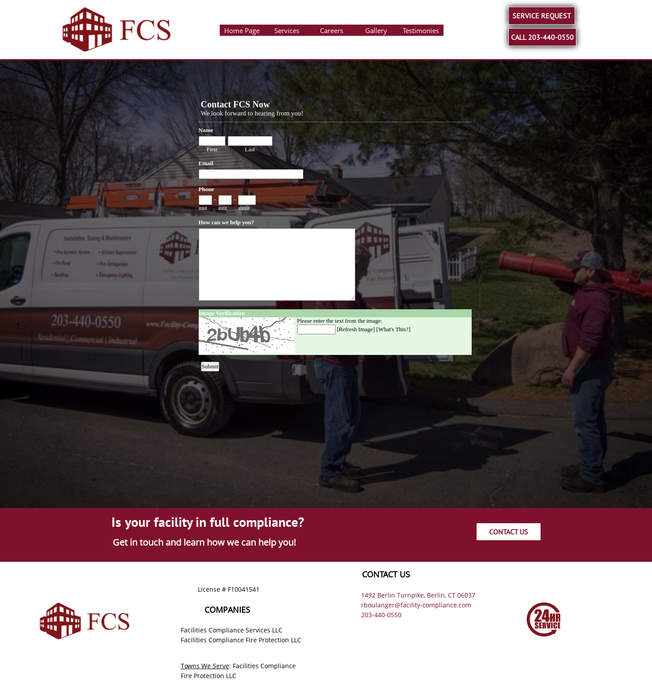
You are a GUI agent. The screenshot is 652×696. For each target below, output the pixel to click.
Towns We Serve (205, 666)
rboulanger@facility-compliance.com (416, 605)
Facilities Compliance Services (225, 630)
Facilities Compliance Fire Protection (235, 640)
